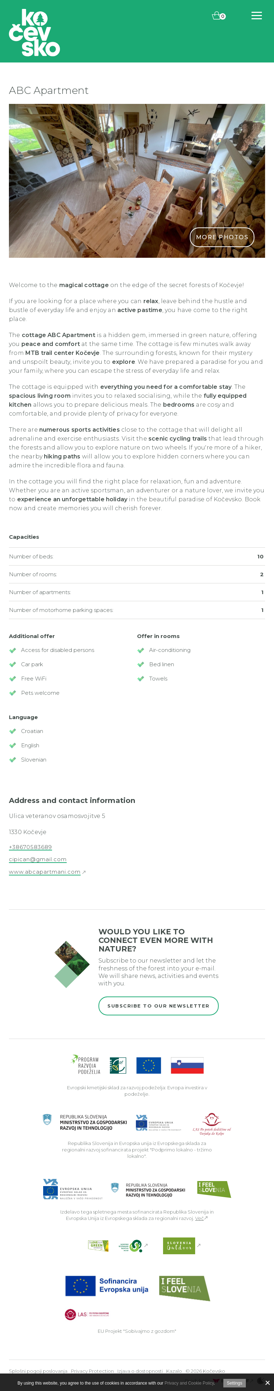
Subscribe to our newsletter (158, 1006)
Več (199, 1218)
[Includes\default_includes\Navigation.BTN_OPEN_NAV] (256, 15)
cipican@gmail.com (38, 859)
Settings (234, 1383)
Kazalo (174, 1371)
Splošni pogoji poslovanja (38, 1371)
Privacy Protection (92, 1371)
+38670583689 (30, 847)
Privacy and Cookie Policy (189, 1383)
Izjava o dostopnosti (140, 1371)
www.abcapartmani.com (45, 872)
